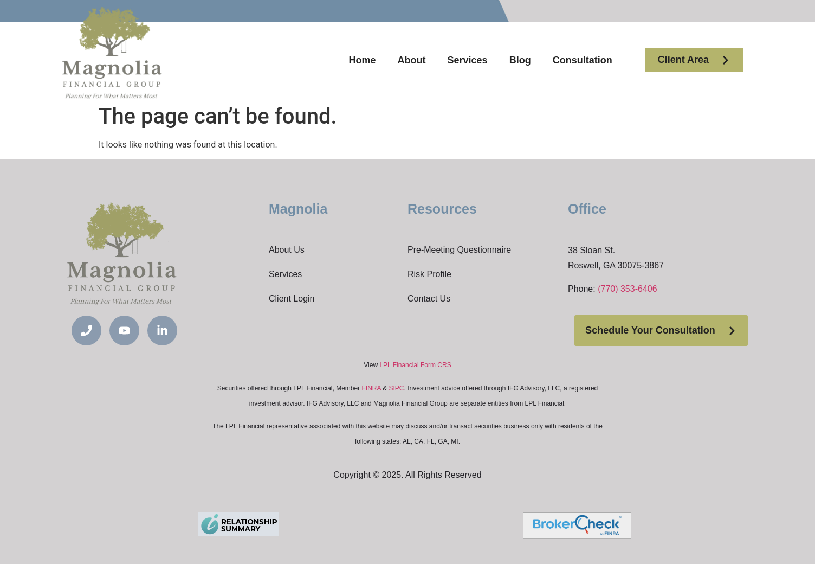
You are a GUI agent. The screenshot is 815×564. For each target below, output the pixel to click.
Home (362, 60)
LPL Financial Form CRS (415, 365)
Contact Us (428, 298)
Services (468, 60)
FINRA (371, 388)
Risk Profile (429, 274)
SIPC (396, 388)
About (412, 60)
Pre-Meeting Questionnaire (459, 249)
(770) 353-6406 (627, 288)
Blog (520, 60)
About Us (287, 249)
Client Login (292, 298)
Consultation (582, 60)
